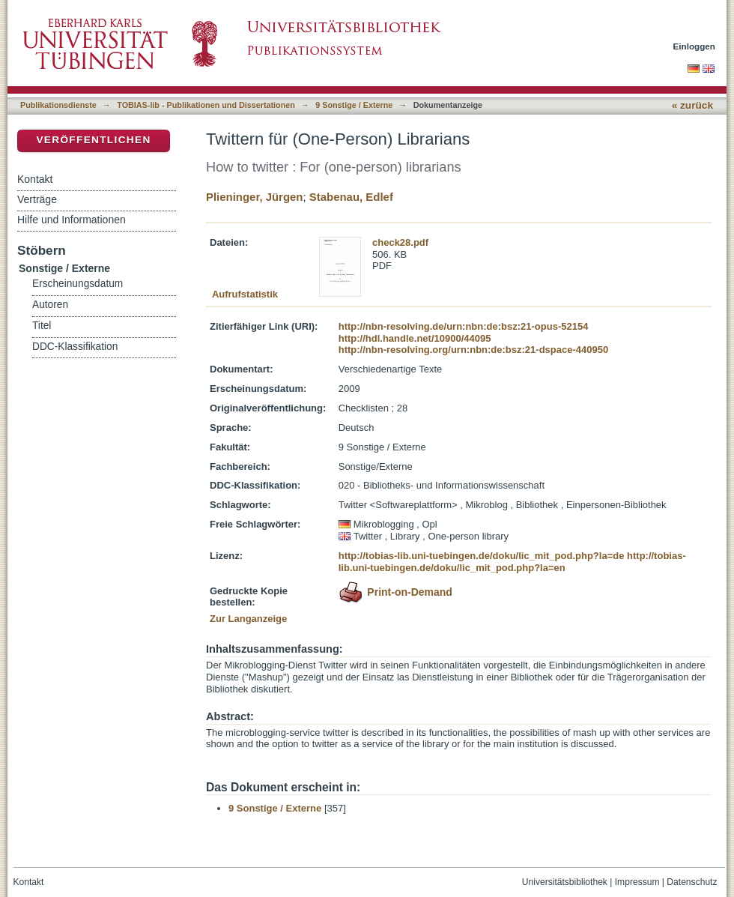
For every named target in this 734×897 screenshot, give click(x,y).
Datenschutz (692, 882)
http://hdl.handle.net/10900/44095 (415, 338)
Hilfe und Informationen (71, 220)
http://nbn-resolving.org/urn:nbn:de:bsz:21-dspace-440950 (473, 349)
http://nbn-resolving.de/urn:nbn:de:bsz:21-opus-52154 (464, 326)
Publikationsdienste (58, 104)
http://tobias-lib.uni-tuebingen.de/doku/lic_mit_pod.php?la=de (482, 555)
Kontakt (34, 179)
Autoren (50, 304)
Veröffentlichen (93, 139)
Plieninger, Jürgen (254, 196)
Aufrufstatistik (245, 294)
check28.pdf (400, 242)
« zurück (692, 105)
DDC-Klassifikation (75, 346)
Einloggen (694, 46)
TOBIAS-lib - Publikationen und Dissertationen (206, 104)
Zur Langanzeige (248, 618)
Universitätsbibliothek (564, 882)
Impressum (637, 882)
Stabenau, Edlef (351, 196)
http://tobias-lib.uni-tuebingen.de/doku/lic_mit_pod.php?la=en (512, 561)
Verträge (37, 199)
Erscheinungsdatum (77, 283)
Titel (41, 325)
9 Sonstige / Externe (353, 104)
